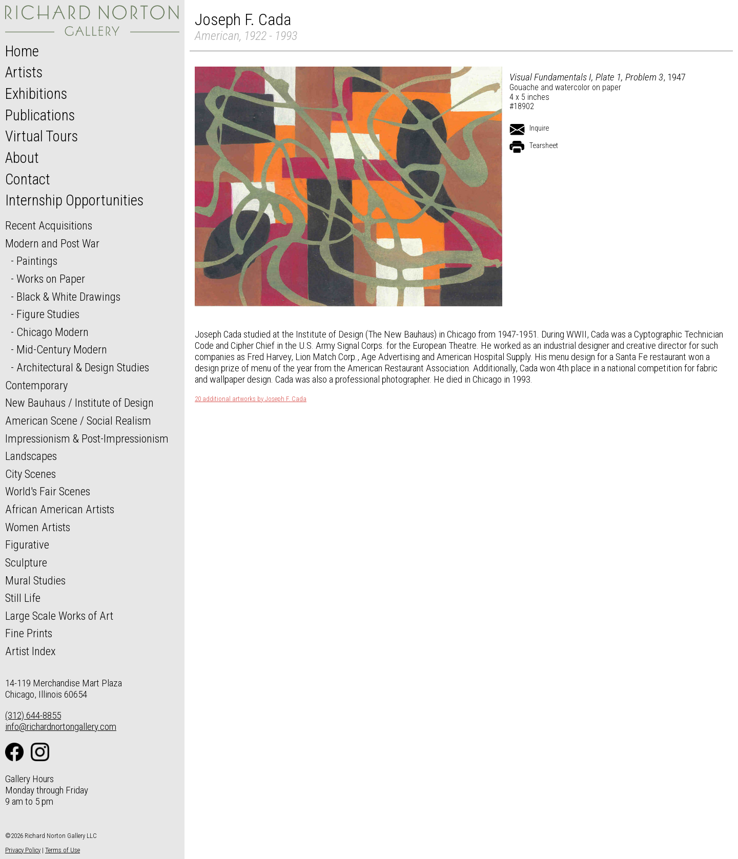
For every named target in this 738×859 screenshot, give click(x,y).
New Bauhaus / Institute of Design (79, 402)
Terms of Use (62, 850)
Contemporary (36, 385)
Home (22, 51)
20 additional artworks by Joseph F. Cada (250, 399)
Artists (24, 72)
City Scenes (30, 473)
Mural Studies (35, 580)
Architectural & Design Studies (82, 367)
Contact (27, 179)
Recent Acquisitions (48, 225)
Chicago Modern (52, 332)
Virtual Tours (41, 136)
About (22, 157)
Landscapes (31, 456)
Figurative (27, 544)
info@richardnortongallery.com (60, 726)
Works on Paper (50, 278)
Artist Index (30, 651)
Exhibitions (36, 93)
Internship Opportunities (74, 200)
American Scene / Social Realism (78, 420)
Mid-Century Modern (61, 349)
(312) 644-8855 (33, 715)
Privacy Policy (22, 850)
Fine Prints (28, 633)
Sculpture (26, 562)
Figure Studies (47, 314)
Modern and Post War (52, 243)
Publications (40, 115)
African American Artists (59, 509)
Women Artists (37, 527)
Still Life (22, 597)
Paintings (36, 260)
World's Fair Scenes (47, 491)
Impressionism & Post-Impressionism (87, 438)
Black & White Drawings (68, 296)
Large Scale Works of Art (59, 615)
